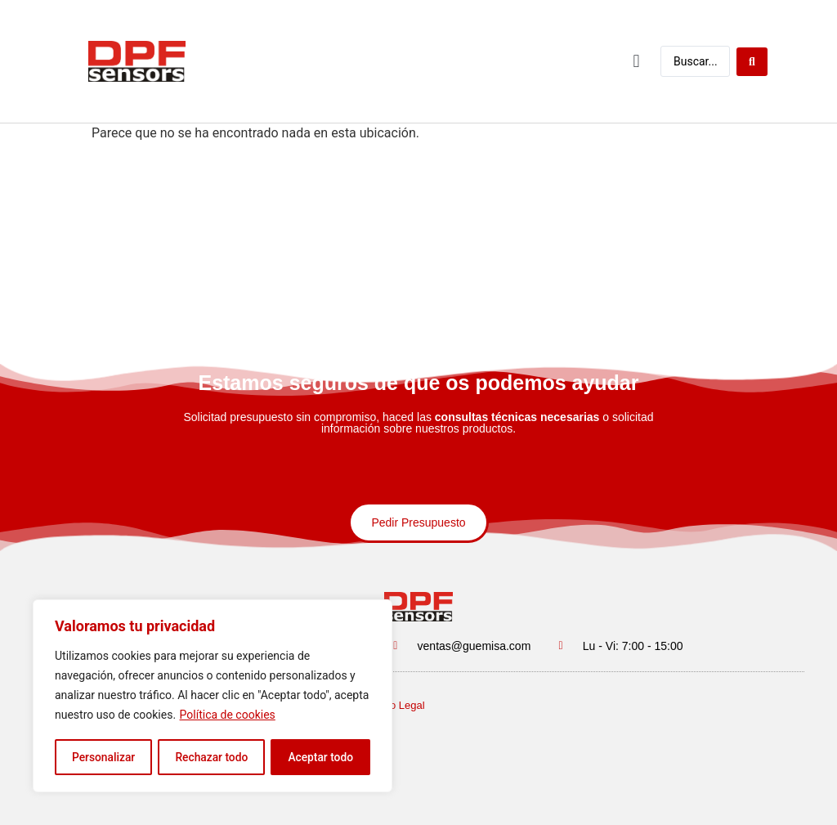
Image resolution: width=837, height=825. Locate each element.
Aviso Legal (397, 705)
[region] (212, 696)
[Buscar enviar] (752, 61)
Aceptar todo (321, 757)
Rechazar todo (211, 757)
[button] (636, 60)
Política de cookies (227, 716)
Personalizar (103, 757)
